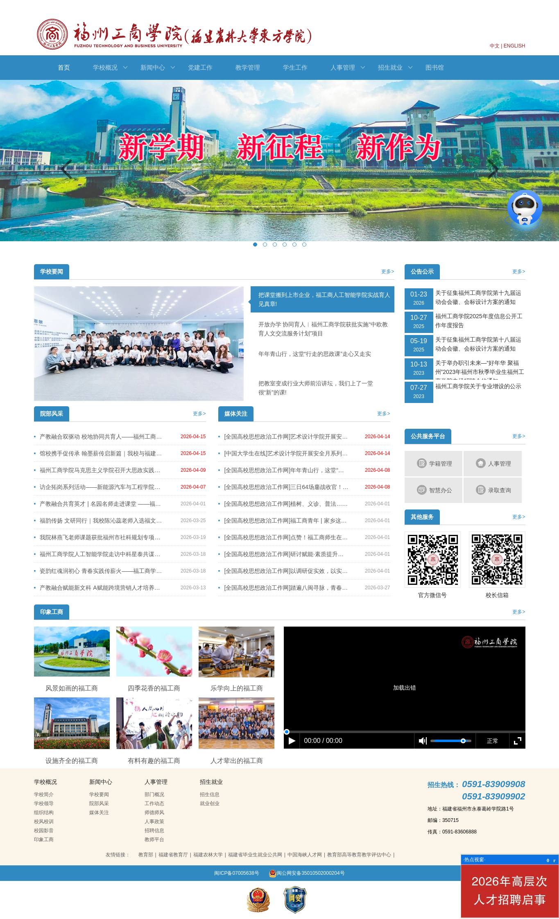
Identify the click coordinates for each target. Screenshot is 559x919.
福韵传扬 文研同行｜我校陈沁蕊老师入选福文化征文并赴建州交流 (99, 520)
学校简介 (44, 794)
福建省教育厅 (173, 855)
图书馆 (434, 67)
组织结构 (44, 812)
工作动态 (154, 803)
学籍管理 (434, 463)
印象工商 (44, 839)
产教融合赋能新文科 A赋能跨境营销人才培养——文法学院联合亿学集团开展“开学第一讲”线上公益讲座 (99, 587)
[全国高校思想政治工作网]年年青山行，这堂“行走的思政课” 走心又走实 (283, 470)
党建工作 (200, 67)
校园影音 (44, 830)
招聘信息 (154, 830)
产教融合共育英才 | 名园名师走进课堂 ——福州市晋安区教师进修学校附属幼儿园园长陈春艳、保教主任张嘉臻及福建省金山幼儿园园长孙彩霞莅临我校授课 (99, 503)
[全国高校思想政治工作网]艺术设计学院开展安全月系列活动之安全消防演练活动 (283, 436)
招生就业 (395, 67)
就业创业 (210, 803)
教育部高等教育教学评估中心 (359, 855)
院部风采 (99, 803)
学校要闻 (99, 794)
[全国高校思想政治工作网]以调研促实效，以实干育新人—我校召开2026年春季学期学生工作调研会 (283, 571)
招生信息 (210, 794)
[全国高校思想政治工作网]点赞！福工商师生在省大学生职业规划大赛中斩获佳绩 (283, 537)
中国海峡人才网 (304, 855)
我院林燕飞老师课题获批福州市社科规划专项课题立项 (99, 537)
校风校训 (44, 821)
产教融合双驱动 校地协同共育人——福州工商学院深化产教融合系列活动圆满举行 (99, 436)
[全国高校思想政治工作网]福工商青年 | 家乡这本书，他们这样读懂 (283, 520)
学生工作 (295, 67)
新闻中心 (157, 67)
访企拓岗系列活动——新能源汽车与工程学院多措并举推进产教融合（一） (99, 487)
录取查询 (493, 490)
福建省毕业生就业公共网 (255, 855)
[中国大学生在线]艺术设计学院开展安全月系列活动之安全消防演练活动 (283, 453)
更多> (387, 271)
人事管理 (347, 67)
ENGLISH (514, 46)
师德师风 (154, 812)
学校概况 (110, 67)
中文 (495, 46)
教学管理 (247, 67)
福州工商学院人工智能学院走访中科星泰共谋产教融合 (99, 554)
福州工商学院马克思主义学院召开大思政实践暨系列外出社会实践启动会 (99, 470)
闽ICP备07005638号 (236, 873)
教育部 (145, 855)
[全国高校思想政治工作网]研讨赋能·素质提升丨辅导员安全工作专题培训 (283, 554)
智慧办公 (434, 490)
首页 (64, 67)
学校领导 (44, 803)
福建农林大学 (208, 855)
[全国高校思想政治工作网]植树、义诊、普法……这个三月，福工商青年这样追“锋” (283, 503)
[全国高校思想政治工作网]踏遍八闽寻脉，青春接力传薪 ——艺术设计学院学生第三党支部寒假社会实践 (283, 587)
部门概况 (154, 794)
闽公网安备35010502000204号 (306, 873)
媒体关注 (99, 812)
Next (493, 169)
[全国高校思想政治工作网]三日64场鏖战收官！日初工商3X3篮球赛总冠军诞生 (283, 487)
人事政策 (154, 821)
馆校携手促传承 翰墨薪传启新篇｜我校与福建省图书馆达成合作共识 (99, 453)
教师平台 (154, 839)
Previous (66, 169)
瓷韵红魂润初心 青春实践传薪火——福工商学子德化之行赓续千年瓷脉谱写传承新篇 (99, 571)
